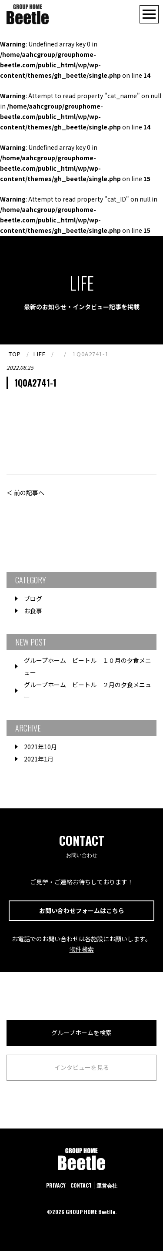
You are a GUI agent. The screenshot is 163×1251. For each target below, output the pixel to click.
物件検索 (82, 949)
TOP (15, 354)
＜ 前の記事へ (25, 492)
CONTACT (81, 1185)
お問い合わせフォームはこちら (81, 910)
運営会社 (106, 1185)
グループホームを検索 (81, 1032)
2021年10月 (40, 746)
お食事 (33, 610)
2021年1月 (38, 759)
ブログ (33, 598)
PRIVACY (56, 1185)
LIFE (39, 354)
